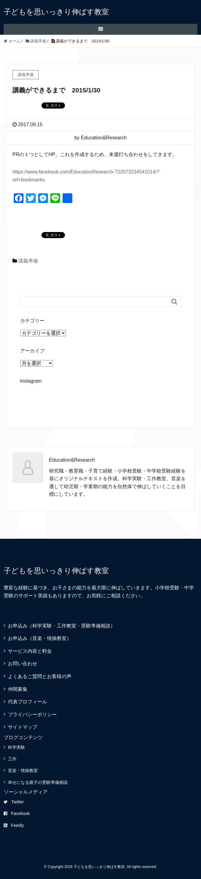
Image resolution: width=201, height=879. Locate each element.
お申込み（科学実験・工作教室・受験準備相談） (66, 625)
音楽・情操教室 (23, 770)
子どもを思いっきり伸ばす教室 (56, 12)
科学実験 (16, 747)
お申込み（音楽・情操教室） (39, 638)
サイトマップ (22, 727)
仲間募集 (17, 689)
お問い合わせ (22, 663)
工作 (12, 758)
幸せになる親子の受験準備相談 (38, 782)
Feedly (14, 825)
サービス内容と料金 (30, 651)
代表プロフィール (27, 701)
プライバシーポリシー (32, 714)
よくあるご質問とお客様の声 (39, 676)
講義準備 (28, 260)
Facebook (17, 813)
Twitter (14, 801)
